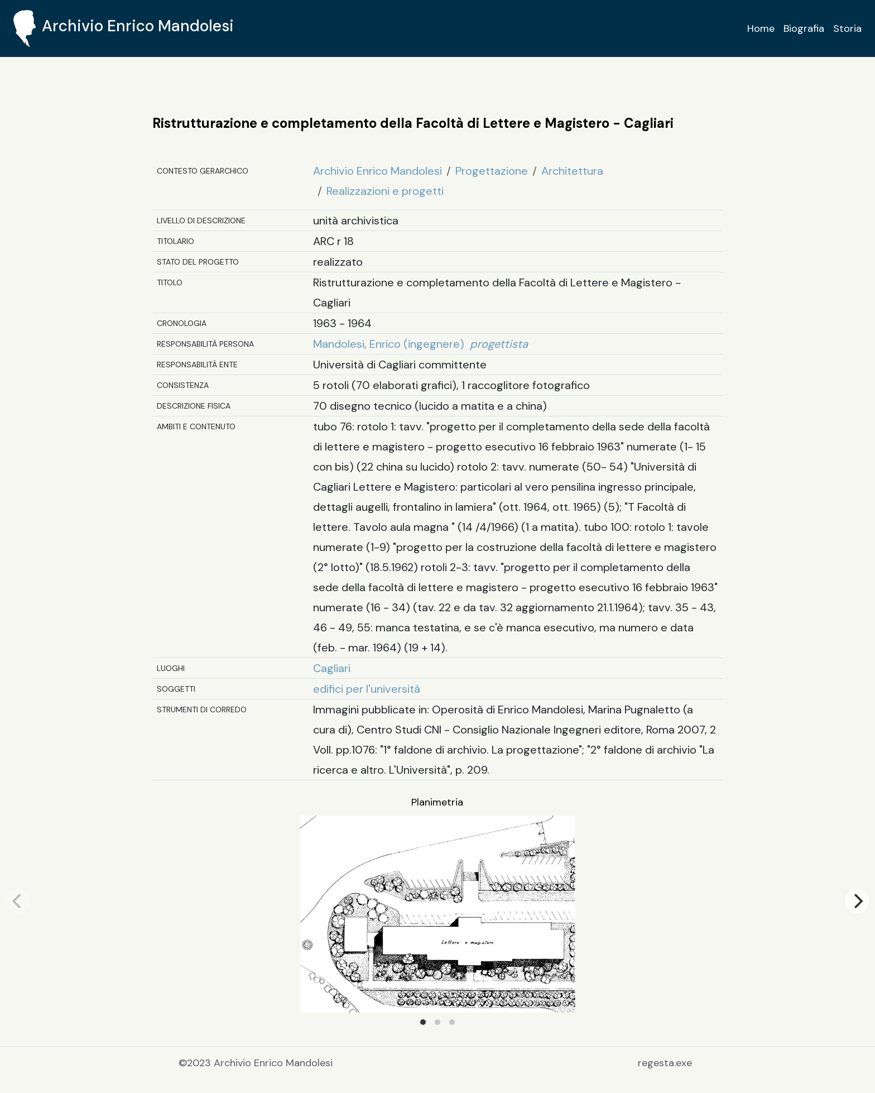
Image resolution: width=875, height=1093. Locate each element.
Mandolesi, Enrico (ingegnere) (420, 344)
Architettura (572, 171)
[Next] (857, 901)
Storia (847, 28)
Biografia (803, 28)
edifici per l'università (366, 689)
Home (761, 28)
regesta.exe (665, 1063)
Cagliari (331, 668)
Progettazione (491, 171)
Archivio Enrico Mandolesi (377, 171)
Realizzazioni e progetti (385, 191)
